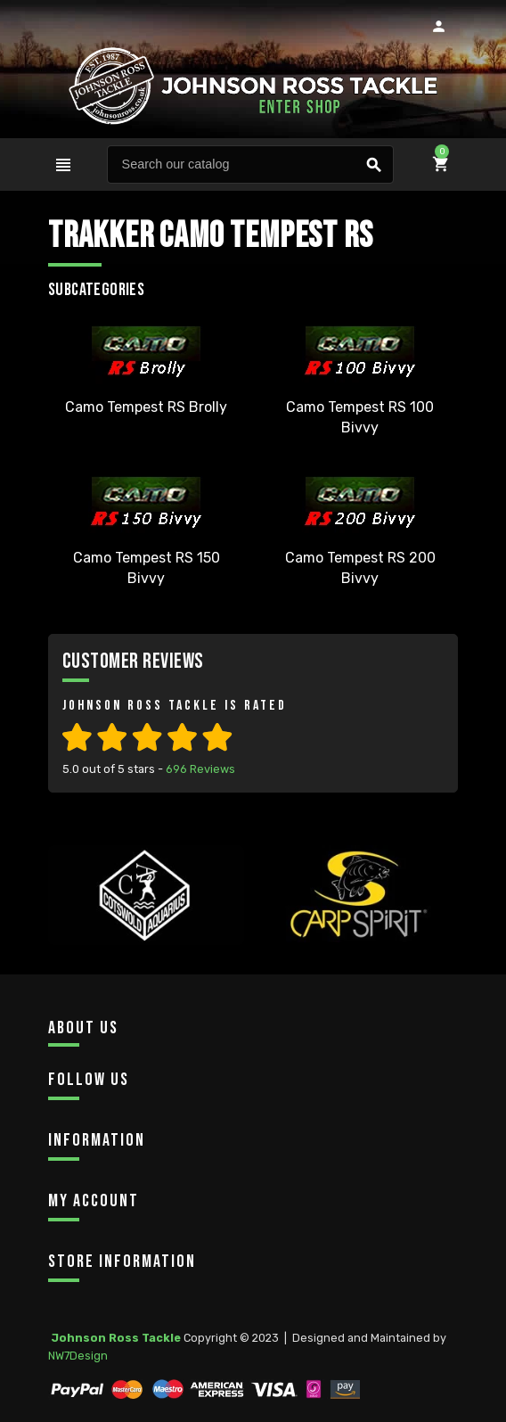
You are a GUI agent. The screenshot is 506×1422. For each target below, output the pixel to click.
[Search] (250, 165)
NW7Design (78, 1355)
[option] (146, 922)
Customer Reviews (133, 661)
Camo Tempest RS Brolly (146, 407)
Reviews (200, 769)
